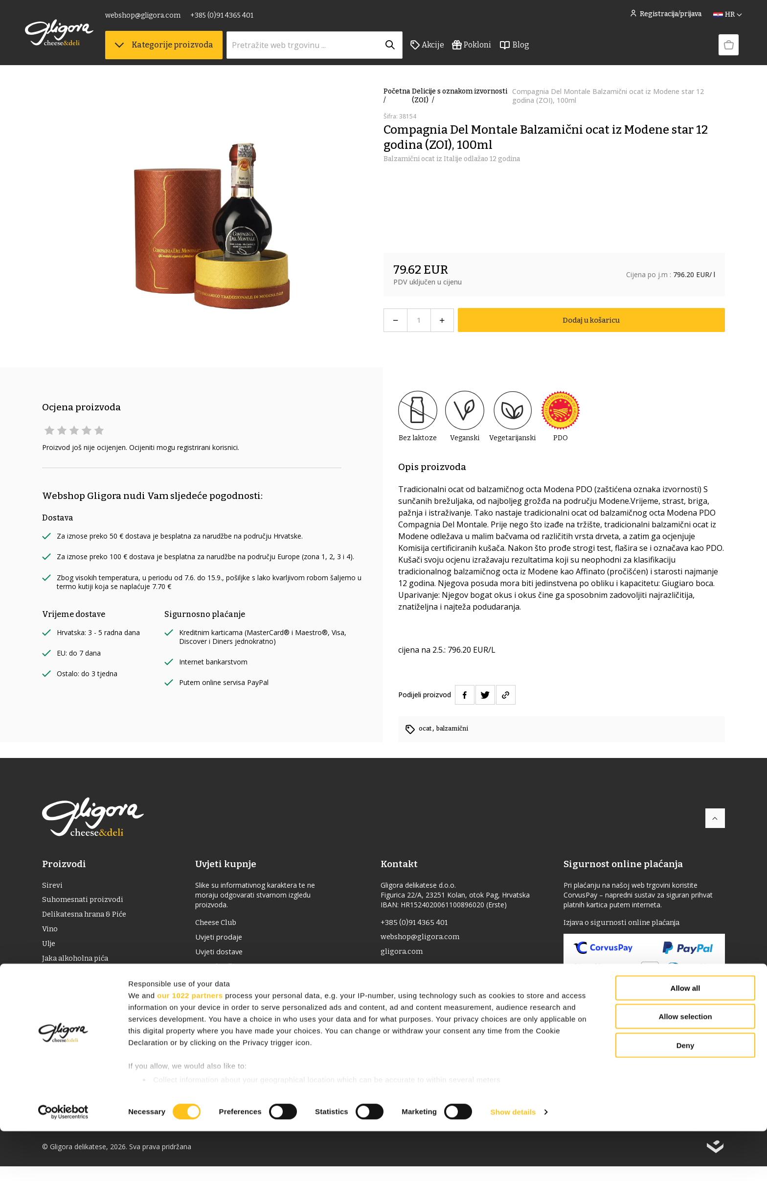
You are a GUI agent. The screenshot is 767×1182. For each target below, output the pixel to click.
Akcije (444, 49)
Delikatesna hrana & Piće (87, 917)
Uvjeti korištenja (230, 970)
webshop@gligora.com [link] (160, 18)
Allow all (685, 1039)
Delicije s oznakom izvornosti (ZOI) (459, 95)
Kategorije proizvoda (181, 49)
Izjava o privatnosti (235, 1001)
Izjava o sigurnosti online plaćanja (626, 923)
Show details (513, 1162)
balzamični (456, 728)
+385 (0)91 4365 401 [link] (239, 18)
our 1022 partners (190, 1046)
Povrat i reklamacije (235, 986)
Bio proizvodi (66, 995)
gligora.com (404, 954)
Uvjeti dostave (225, 954)
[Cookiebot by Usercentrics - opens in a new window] (63, 1163)
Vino (50, 933)
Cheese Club (222, 923)
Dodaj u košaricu (591, 320)
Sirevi (52, 886)
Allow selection (685, 1067)
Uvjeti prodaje (225, 939)
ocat (426, 728)
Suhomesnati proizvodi (84, 901)
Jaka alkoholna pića (77, 964)
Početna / (397, 95)
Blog (531, 49)
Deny (686, 1096)
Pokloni (488, 49)
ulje (49, 948)
